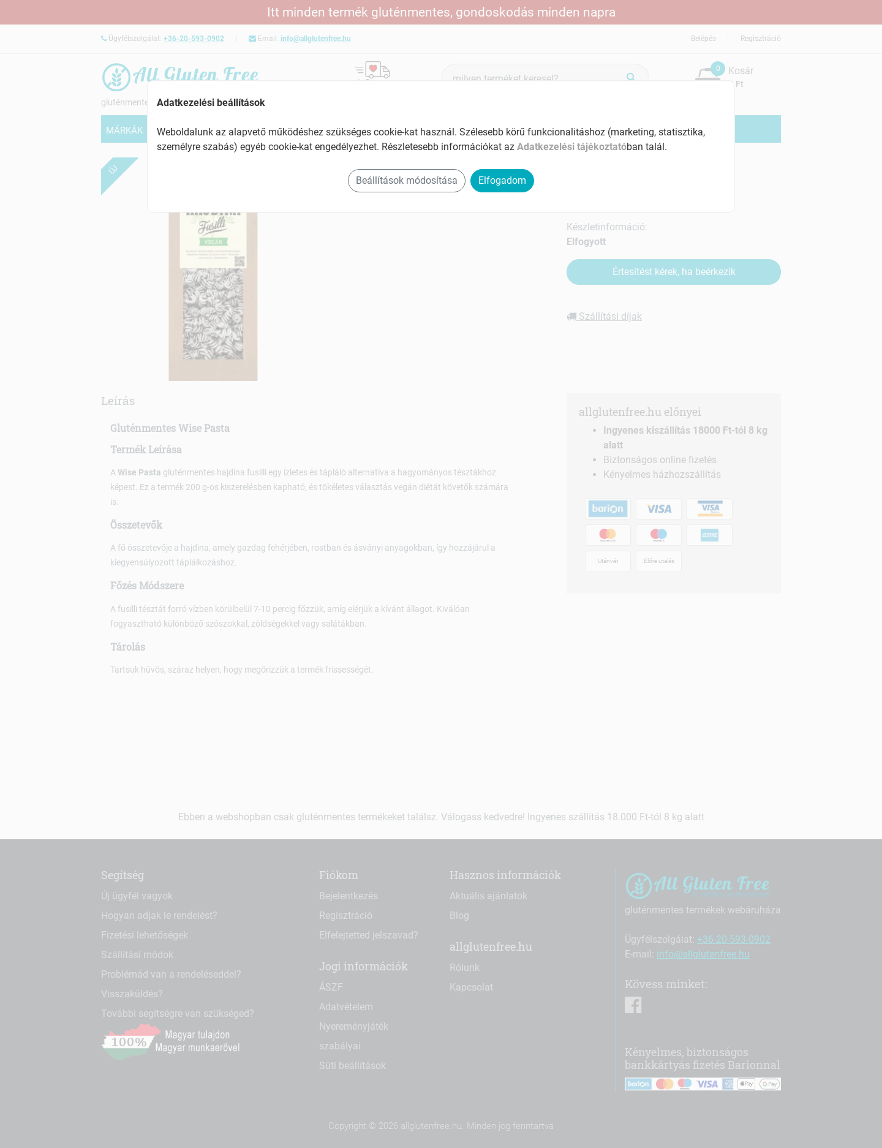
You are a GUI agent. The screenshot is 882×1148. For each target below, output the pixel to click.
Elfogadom (502, 180)
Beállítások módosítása (407, 180)
